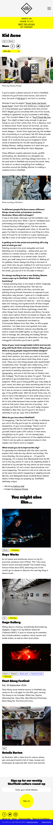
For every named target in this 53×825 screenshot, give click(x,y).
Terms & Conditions (41, 819)
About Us (6, 819)
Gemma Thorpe (21, 489)
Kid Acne (21, 98)
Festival (14, 674)
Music (11, 41)
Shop (14, 819)
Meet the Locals (26, 24)
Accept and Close (46, 822)
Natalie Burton (12, 752)
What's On (26, 18)
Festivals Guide (37, 674)
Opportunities (25, 819)
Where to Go (26, 21)
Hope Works (10, 554)
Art (4, 41)
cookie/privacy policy (32, 822)
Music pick (24, 674)
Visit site (11, 51)
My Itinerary (26, 27)
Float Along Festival (15, 681)
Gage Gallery (11, 622)
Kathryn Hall (18, 486)
